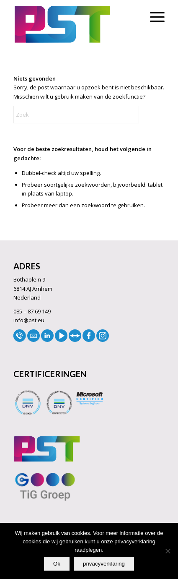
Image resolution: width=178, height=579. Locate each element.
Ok (56, 564)
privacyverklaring (104, 564)
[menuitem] (153, 17)
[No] (167, 551)
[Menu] (153, 17)
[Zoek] (76, 114)
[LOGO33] (73, 24)
